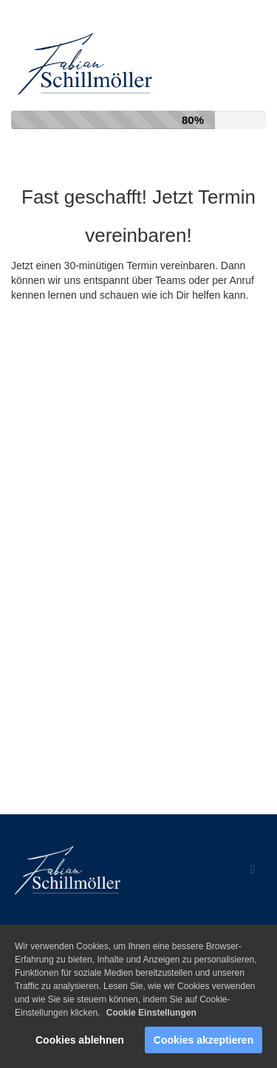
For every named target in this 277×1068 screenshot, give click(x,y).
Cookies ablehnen (79, 1040)
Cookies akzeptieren (203, 1040)
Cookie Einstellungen (151, 1013)
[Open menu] (252, 870)
